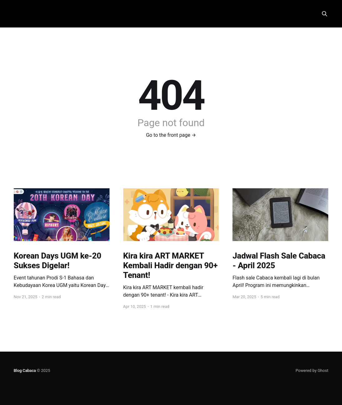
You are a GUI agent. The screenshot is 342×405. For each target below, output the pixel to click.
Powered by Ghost (312, 370)
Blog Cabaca (25, 370)
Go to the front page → (171, 135)
